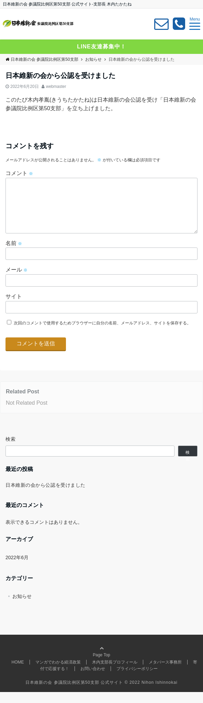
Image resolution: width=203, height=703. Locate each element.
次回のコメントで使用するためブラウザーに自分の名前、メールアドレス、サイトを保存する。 (102, 334)
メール (16, 281)
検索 (10, 450)
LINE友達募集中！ (101, 46)
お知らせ (22, 607)
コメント (19, 173)
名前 (13, 254)
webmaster (56, 86)
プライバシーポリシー (137, 679)
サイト (13, 307)
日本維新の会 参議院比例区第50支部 (41, 59)
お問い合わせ (92, 679)
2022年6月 (17, 568)
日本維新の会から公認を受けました (45, 496)
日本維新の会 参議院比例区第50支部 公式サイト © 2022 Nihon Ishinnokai (101, 693)
